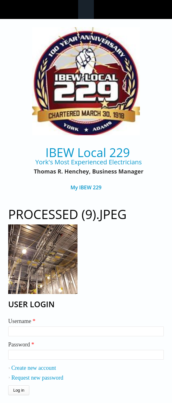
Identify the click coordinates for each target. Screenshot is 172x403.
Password (21, 344)
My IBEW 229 (86, 187)
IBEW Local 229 (87, 152)
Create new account (33, 368)
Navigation (86, 9)
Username (21, 321)
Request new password (37, 378)
